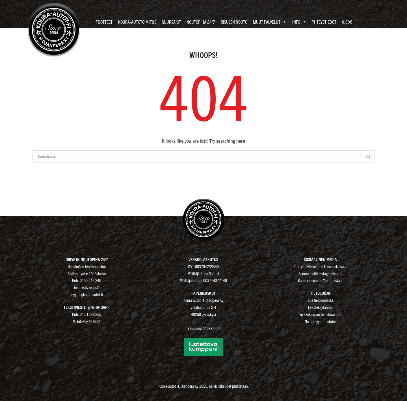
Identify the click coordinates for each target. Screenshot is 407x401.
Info (299, 22)
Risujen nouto (234, 22)
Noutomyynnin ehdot (320, 321)
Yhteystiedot (324, 22)
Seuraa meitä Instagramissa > (320, 273)
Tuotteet (104, 22)
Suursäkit (171, 22)
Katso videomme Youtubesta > (320, 280)
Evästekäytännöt (320, 307)
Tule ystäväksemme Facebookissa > (320, 266)
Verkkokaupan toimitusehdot (320, 314)
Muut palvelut (270, 22)
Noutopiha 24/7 (201, 22)
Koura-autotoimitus (137, 22)
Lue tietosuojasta (320, 300)
